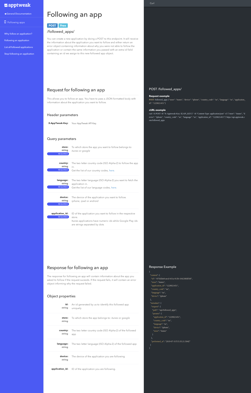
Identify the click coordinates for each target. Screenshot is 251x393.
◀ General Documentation (18, 13)
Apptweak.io (21, 5)
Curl (152, 3)
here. (112, 170)
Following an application (16, 40)
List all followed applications (18, 47)
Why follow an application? (18, 33)
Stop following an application (19, 53)
